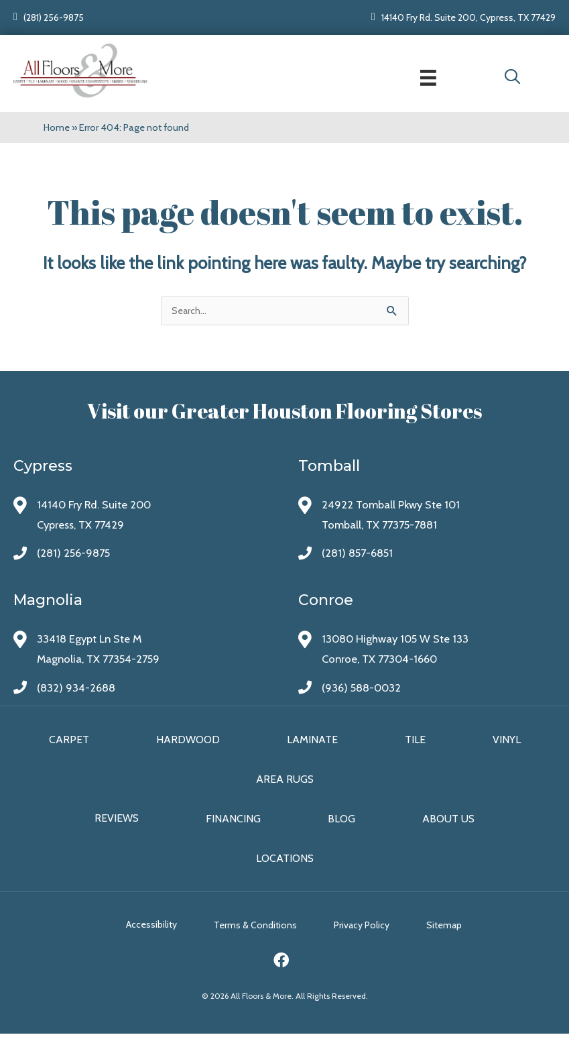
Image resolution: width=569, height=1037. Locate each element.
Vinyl (507, 740)
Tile (415, 740)
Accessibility (145, 928)
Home (57, 127)
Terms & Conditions (255, 928)
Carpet (69, 740)
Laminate (312, 740)
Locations (285, 861)
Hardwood (188, 740)
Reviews (116, 820)
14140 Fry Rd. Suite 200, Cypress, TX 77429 (468, 17)
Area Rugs (285, 781)
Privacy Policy (367, 928)
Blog (341, 820)
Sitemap (456, 928)
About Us (448, 820)
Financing (233, 820)
